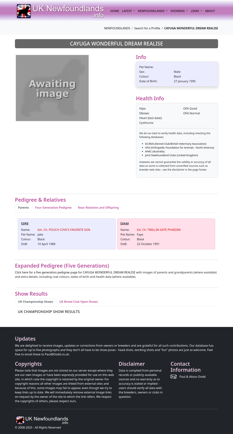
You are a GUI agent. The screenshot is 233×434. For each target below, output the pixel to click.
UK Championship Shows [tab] (35, 302)
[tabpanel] (116, 235)
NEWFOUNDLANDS (117, 28)
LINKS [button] (195, 11)
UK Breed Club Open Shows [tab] (78, 302)
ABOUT (210, 11)
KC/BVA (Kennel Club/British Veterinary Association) (175, 143)
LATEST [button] (127, 11)
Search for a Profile (147, 28)
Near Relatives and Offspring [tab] (98, 208)
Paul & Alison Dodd (192, 377)
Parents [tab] (23, 208)
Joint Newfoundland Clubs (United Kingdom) (171, 155)
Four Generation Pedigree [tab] (53, 208)
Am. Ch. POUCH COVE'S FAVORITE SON (63, 230)
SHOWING (177, 11)
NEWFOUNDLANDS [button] (151, 11)
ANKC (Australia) (155, 151)
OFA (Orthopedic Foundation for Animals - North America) (179, 147)
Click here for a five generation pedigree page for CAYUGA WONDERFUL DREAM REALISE (75, 272)
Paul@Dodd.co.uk (57, 354)
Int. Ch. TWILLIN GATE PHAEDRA (159, 230)
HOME (114, 11)
